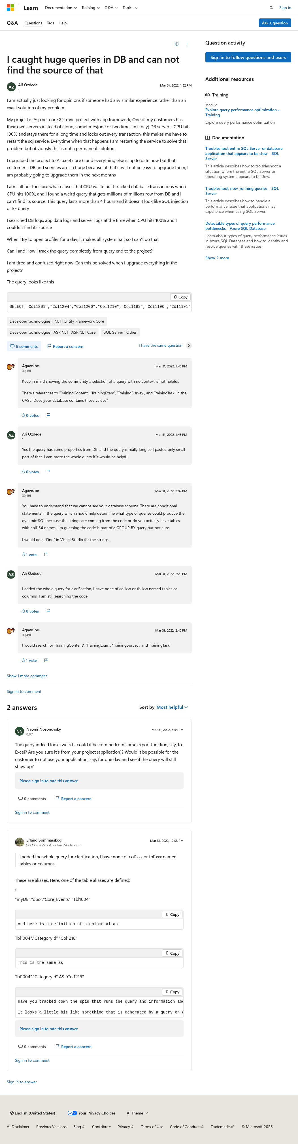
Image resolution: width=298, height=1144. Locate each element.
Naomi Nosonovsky (43, 729)
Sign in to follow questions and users (248, 57)
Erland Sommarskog (43, 840)
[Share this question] (187, 44)
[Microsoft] (10, 7)
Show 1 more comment (27, 676)
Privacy (124, 1126)
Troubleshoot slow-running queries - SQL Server (242, 191)
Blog (77, 1126)
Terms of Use (152, 1126)
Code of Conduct (185, 1126)
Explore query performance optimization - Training (242, 112)
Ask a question (275, 23)
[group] (99, 306)
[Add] (177, 44)
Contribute (101, 1126)
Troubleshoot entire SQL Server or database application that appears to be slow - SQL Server (243, 153)
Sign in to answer (22, 1081)
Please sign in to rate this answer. (49, 780)
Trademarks (221, 1126)
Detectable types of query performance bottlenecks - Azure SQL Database (239, 226)
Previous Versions (51, 1126)
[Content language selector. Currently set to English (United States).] (33, 1113)
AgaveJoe (30, 365)
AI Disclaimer (18, 1126)
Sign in (285, 7)
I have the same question (160, 345)
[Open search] (271, 8)
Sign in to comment (24, 691)
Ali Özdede (27, 84)
